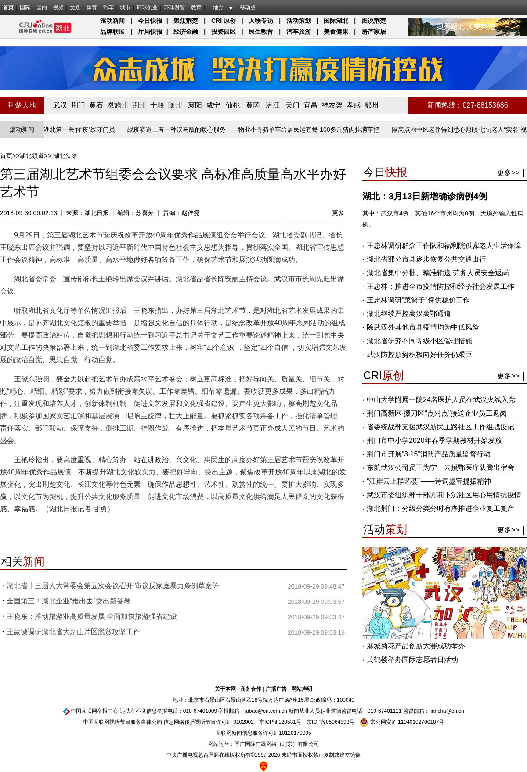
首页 (8, 7)
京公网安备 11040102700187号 (402, 722)
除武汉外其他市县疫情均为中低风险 (423, 327)
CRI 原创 (223, 20)
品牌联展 (112, 31)
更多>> (508, 172)
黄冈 (253, 105)
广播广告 (276, 689)
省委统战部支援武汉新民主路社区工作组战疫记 (440, 427)
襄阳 (195, 105)
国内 (41, 7)
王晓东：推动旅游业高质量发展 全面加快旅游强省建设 (92, 616)
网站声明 (301, 689)
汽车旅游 (298, 31)
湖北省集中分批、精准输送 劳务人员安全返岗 (438, 272)
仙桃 (233, 105)
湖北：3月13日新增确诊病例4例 (424, 196)
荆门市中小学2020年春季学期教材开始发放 (434, 440)
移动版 (248, 7)
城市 (125, 7)
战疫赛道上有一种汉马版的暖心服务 (178, 129)
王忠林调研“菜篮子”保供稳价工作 (418, 300)
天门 (292, 105)
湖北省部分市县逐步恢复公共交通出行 (426, 259)
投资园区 (223, 31)
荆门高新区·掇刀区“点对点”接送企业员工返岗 (437, 413)
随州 (175, 105)
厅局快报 (150, 31)
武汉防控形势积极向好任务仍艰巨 (419, 354)
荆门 (78, 105)
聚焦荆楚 (185, 20)
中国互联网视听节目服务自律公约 (122, 722)
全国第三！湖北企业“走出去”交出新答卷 (69, 601)
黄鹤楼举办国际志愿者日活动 (412, 659)
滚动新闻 (112, 20)
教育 (196, 7)
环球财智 (174, 7)
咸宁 (213, 105)
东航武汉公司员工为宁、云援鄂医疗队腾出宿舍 (440, 467)
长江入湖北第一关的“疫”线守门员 (72, 129)
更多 (338, 212)
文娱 (75, 7)
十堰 (157, 105)
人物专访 (261, 20)
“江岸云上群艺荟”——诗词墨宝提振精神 (429, 481)
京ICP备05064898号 (330, 722)
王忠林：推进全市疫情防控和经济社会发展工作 (440, 286)
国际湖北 (336, 20)
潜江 (273, 105)
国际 (25, 7)
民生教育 (261, 31)
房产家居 (373, 31)
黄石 (96, 105)
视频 (58, 7)
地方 (218, 7)
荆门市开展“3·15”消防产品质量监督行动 (429, 454)
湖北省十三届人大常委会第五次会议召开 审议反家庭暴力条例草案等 (113, 585)
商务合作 (250, 689)
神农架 (332, 105)
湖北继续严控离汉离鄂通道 (409, 313)
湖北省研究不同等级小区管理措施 (419, 341)
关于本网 (225, 689)
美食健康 (336, 31)
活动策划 (298, 20)
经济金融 (185, 31)
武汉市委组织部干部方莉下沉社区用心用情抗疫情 (444, 495)
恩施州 (117, 105)
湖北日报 (96, 212)
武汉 (60, 105)
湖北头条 (65, 155)
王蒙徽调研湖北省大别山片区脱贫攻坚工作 (73, 632)
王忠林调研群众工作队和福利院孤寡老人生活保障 (444, 245)
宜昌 (310, 105)
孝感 (354, 105)
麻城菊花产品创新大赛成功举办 (416, 646)
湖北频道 (31, 155)
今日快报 (150, 20)
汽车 (108, 7)
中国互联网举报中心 (94, 711)
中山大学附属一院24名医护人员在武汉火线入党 (441, 399)
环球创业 (147, 7)
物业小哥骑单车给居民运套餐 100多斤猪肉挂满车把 (310, 129)
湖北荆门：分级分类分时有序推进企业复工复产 (440, 508)
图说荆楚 (373, 20)
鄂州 (372, 105)
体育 (92, 7)
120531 (287, 722)
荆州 (139, 105)
